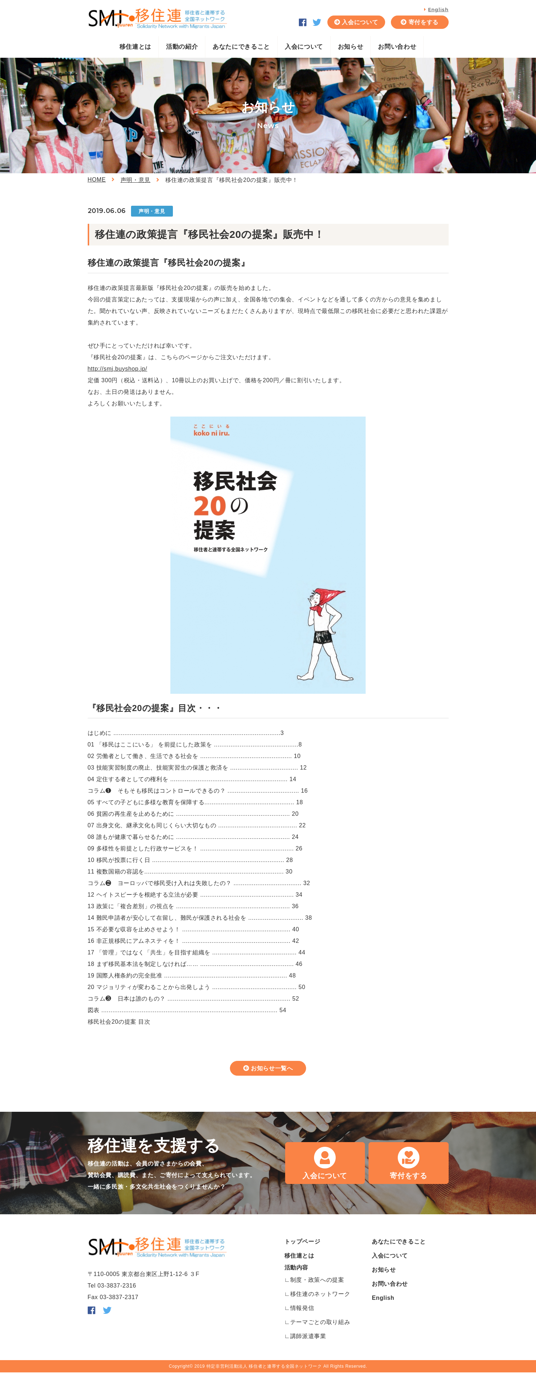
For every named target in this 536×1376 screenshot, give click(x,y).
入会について (360, 22)
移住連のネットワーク (320, 1297)
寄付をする (424, 22)
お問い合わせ (397, 46)
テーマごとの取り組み (320, 1326)
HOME (97, 180)
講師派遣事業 (308, 1340)
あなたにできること (241, 46)
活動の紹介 (182, 46)
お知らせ (350, 46)
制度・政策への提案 (317, 1283)
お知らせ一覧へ (272, 1070)
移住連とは (135, 46)
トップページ (302, 1245)
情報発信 (302, 1311)
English (438, 9)
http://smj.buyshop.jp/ (117, 369)
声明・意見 (136, 180)
